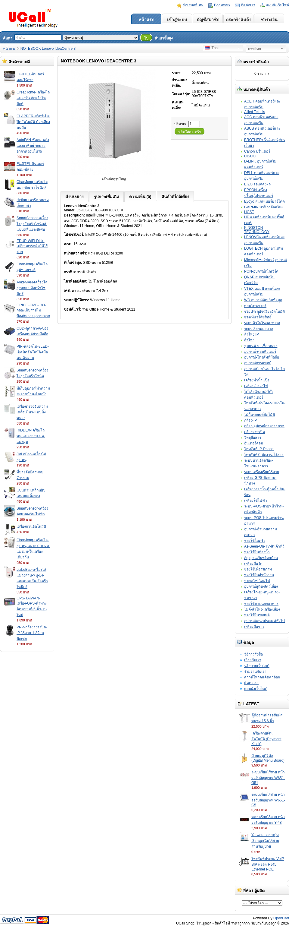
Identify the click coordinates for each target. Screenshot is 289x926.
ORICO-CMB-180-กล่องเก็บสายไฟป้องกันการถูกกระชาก (33, 310)
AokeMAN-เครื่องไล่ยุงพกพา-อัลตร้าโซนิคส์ (32, 288)
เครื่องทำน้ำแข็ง (256, 380)
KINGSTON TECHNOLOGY (256, 230)
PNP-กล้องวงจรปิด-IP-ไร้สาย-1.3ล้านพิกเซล (32, 633)
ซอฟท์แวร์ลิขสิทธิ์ (257, 317)
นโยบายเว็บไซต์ (256, 666)
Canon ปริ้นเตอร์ (257, 151)
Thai (212, 48)
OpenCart (281, 918)
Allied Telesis (254, 112)
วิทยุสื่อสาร (252, 437)
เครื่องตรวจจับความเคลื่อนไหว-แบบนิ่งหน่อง (32, 412)
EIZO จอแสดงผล (257, 184)
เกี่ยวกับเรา (252, 660)
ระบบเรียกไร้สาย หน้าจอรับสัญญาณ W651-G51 (268, 777)
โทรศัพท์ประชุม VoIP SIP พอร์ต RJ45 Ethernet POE (267, 864)
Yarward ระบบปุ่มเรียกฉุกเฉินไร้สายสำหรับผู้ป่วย (265, 841)
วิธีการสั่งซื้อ (253, 654)
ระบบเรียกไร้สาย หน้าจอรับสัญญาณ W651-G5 (268, 799)
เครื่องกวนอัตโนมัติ (31, 526)
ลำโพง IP (251, 334)
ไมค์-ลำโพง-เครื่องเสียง (262, 609)
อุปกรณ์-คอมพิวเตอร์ (260, 351)
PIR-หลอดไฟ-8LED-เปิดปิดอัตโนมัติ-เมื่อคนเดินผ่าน (33, 352)
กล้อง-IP (250, 420)
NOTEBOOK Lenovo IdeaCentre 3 (48, 48)
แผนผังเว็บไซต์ (277, 5)
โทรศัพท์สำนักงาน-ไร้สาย (264, 455)
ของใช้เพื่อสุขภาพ (258, 569)
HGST (249, 212)
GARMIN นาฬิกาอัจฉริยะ (263, 207)
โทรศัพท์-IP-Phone (259, 449)
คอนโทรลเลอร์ (255, 306)
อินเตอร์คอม (253, 443)
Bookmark (222, 5)
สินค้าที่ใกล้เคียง (175, 196)
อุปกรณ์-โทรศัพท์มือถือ (261, 357)
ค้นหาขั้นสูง (164, 38)
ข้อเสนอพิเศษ (193, 5)
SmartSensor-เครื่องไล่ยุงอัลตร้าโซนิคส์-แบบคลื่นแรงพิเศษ (32, 224)
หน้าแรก (146, 19)
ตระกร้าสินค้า (238, 19)
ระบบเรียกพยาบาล (258, 329)
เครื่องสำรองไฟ (256, 386)
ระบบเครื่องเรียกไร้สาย (261, 472)
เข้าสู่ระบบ (177, 19)
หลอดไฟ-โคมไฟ (257, 581)
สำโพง (249, 340)
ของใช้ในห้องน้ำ (257, 552)
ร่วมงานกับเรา (255, 671)
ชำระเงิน (269, 19)
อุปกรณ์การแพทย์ (257, 363)
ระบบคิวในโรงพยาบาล (262, 323)
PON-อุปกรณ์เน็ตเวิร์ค (261, 271)
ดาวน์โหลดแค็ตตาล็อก (262, 677)
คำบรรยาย (74, 196)
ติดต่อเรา (248, 5)
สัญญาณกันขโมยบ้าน (261, 558)
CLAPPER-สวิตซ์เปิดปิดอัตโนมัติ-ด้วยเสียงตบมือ (33, 122)
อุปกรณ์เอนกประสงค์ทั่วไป (264, 621)
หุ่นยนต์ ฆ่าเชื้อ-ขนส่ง (260, 346)
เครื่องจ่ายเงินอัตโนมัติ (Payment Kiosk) (266, 738)
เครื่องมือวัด (253, 563)
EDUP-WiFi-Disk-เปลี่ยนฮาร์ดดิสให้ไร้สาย (32, 246)
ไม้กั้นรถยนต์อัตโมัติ (259, 414)
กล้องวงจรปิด (254, 432)
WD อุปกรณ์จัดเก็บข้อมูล (263, 300)
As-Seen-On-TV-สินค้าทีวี (264, 546)
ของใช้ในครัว (254, 541)
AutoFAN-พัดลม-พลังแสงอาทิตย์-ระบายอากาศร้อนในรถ (33, 145)
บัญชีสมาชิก (208, 19)
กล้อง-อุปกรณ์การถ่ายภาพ (264, 426)
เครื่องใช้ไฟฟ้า (255, 500)
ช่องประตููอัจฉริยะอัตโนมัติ (264, 311)
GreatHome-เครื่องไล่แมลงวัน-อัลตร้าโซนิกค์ (33, 98)
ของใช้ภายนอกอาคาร (261, 604)
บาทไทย (254, 49)
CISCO (250, 156)
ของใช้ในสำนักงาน (259, 575)
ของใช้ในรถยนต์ (257, 615)
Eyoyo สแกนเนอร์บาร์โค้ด (264, 201)
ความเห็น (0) (140, 196)
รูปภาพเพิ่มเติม (106, 196)
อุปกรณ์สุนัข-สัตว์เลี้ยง (261, 586)
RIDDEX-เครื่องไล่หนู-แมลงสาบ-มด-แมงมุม (31, 436)
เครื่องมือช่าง (254, 626)
